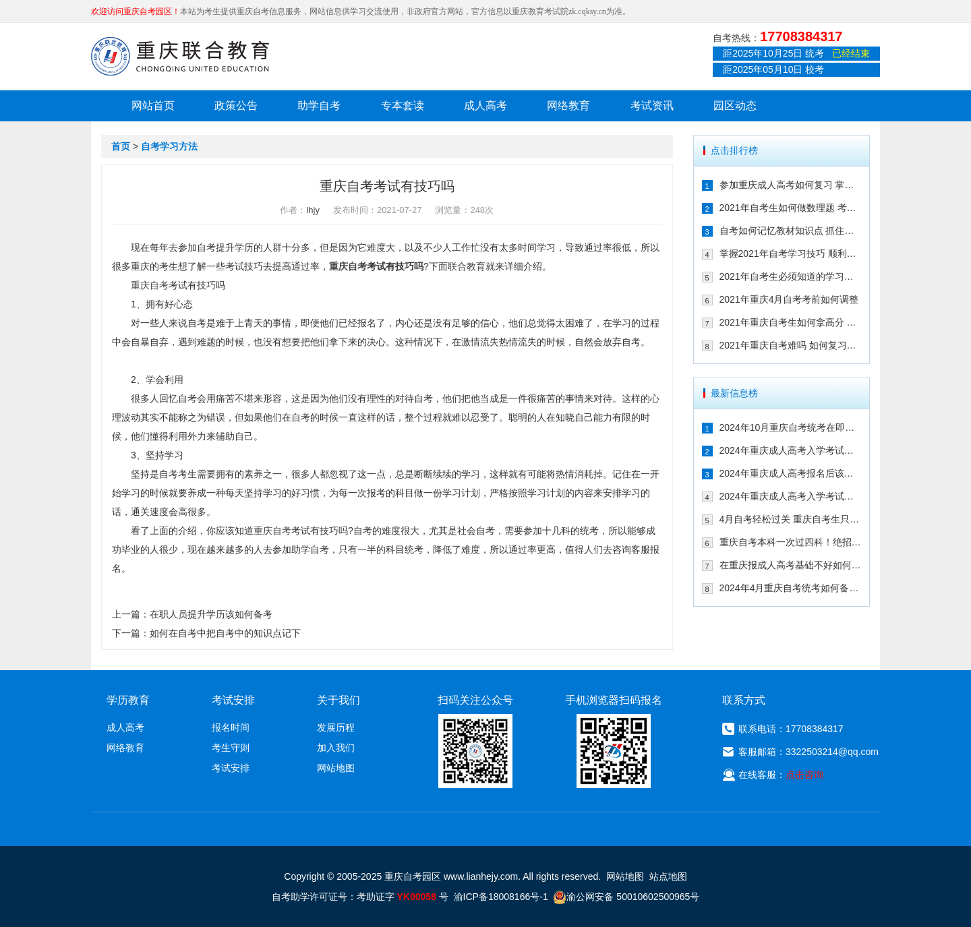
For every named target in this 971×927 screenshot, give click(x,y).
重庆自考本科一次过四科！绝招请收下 (790, 542)
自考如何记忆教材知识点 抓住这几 (790, 230)
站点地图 (668, 876)
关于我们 (338, 700)
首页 (120, 146)
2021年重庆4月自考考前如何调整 (789, 299)
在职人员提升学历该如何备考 (211, 614)
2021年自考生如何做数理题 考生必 (790, 207)
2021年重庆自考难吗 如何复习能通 (790, 345)
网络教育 (568, 105)
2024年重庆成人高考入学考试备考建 (790, 496)
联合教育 (467, 266)
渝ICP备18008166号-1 (501, 896)
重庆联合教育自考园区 (180, 56)
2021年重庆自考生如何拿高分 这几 (790, 322)
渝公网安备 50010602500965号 (626, 896)
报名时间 (230, 727)
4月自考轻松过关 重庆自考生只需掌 (790, 519)
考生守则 (230, 747)
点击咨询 (804, 774)
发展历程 (336, 727)
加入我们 (336, 747)
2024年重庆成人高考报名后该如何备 (790, 473)
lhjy (313, 210)
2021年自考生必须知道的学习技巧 (790, 276)
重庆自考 (348, 266)
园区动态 (735, 105)
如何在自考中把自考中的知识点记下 (225, 633)
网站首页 (153, 105)
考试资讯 (652, 105)
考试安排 (230, 767)
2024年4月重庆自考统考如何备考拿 (790, 587)
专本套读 (402, 105)
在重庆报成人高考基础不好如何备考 (790, 565)
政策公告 (236, 105)
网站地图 (336, 767)
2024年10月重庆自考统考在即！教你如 (790, 427)
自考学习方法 (169, 146)
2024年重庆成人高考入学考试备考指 (790, 450)
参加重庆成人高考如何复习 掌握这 (790, 184)
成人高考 (485, 105)
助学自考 (319, 105)
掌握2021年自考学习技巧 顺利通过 (790, 253)
